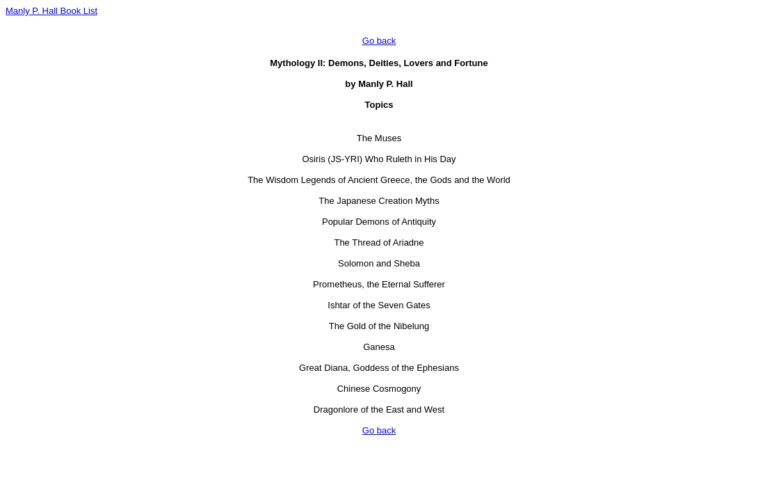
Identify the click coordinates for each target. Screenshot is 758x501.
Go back (379, 40)
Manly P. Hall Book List (51, 11)
